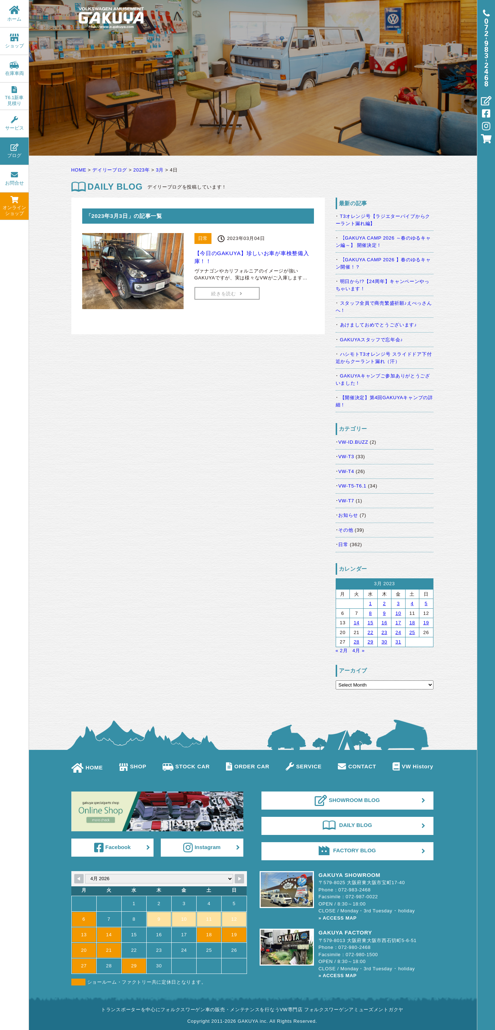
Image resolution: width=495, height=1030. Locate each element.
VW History (413, 766)
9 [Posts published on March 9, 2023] (384, 613)
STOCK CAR (186, 766)
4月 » (358, 650)
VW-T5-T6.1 (352, 486)
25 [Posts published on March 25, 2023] (412, 632)
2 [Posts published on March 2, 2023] (384, 603)
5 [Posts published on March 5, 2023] (426, 603)
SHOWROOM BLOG (347, 800)
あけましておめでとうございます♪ (378, 325)
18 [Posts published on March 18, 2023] (412, 622)
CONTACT (357, 766)
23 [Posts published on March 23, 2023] (384, 632)
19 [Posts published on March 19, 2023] (426, 622)
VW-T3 (346, 456)
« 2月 (342, 650)
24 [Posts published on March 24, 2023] (398, 632)
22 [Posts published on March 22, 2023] (370, 632)
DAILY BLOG (347, 825)
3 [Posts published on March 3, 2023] (398, 603)
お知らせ (348, 515)
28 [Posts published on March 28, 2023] (357, 642)
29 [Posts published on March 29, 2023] (370, 642)
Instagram (202, 847)
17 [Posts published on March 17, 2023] (398, 622)
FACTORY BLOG (347, 850)
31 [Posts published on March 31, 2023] (398, 642)
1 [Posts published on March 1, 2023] (370, 603)
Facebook (112, 847)
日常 (343, 544)
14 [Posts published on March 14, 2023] (357, 622)
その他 (345, 530)
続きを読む (226, 293)
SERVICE (304, 766)
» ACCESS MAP (338, 918)
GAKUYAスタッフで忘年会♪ (371, 339)
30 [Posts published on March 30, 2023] (384, 642)
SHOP (132, 766)
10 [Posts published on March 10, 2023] (398, 613)
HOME (87, 767)
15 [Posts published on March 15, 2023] (370, 622)
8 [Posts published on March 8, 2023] (370, 613)
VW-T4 (346, 471)
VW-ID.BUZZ (353, 442)
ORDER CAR (247, 766)
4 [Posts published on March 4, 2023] (412, 603)
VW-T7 (346, 500)
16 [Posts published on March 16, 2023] (384, 622)
